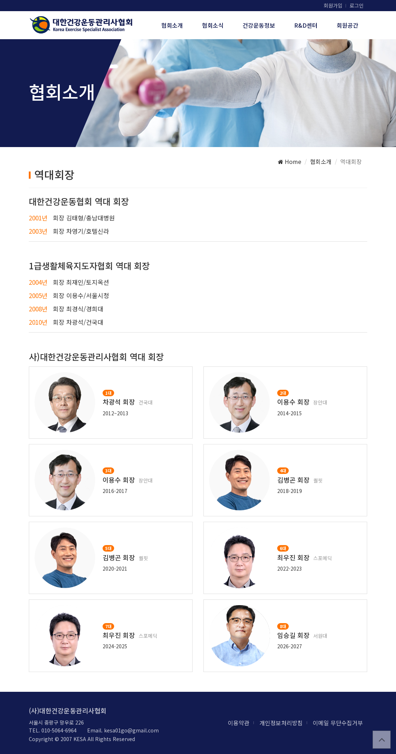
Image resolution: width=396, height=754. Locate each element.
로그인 (357, 5)
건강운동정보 (259, 25)
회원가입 (333, 5)
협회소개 (172, 25)
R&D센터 (306, 25)
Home (289, 161)
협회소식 (213, 25)
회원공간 (347, 25)
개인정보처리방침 (281, 722)
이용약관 (238, 722)
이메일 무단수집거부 (338, 722)
